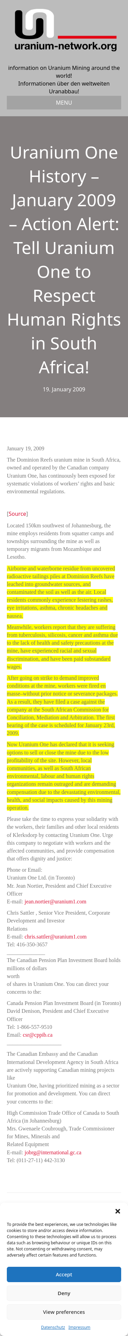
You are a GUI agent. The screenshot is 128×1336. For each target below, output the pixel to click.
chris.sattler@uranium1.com (56, 937)
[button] (117, 1211)
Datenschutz (53, 1327)
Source (17, 513)
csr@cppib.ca (38, 1035)
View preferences (64, 1311)
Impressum (79, 1327)
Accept (64, 1274)
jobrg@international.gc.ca (53, 1152)
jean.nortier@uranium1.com (55, 901)
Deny (64, 1293)
